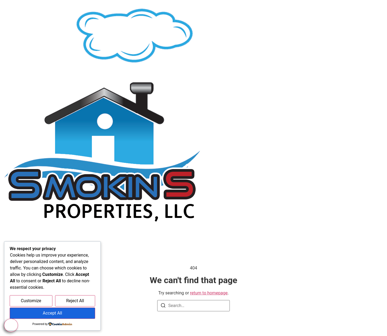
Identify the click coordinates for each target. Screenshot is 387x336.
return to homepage (209, 292)
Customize (31, 300)
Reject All (75, 300)
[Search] (163, 306)
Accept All (52, 313)
